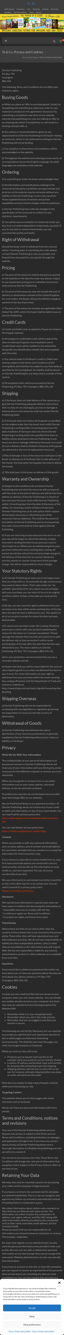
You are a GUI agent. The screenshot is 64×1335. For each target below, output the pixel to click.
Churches (55, 9)
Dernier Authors (20, 12)
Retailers (7, 12)
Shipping (36, 9)
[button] (59, 1282)
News (31, 12)
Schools (45, 9)
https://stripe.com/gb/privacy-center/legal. (24, 831)
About (38, 12)
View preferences (32, 1324)
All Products (9, 9)
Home (35, 57)
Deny (32, 1316)
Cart (28, 9)
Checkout (20, 9)
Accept (32, 1308)
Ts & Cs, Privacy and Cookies (19, 1331)
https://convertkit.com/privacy (18, 890)
